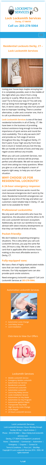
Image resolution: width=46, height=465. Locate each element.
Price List (27, 447)
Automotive (37, 442)
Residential (14, 442)
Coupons (23, 445)
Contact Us (33, 445)
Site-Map (36, 447)
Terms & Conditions (13, 447)
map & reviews (29, 430)
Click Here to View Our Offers (23, 336)
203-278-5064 (28, 26)
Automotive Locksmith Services (23, 289)
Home (5, 442)
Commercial (26, 442)
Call (23, 461)
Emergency (13, 445)
